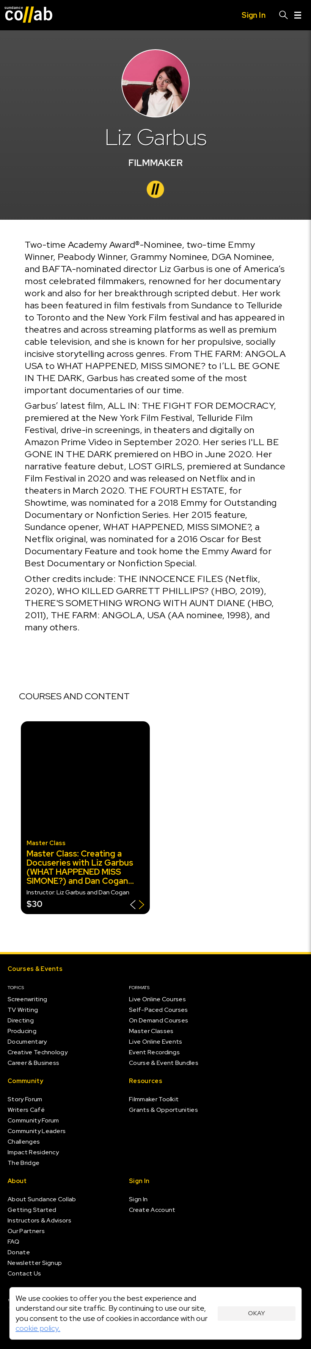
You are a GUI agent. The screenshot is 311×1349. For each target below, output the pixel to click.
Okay (256, 1313)
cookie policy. (38, 1328)
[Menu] (297, 15)
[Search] (283, 15)
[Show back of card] (137, 905)
